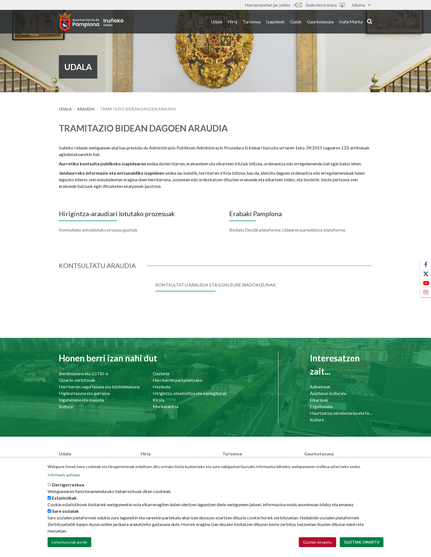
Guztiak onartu (361, 548)
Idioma (361, 4)
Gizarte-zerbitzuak (77, 380)
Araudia (86, 109)
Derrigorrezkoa (68, 490)
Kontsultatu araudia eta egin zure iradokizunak (215, 284)
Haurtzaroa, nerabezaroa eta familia (341, 413)
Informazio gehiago (64, 480)
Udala (216, 21)
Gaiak (296, 21)
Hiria (232, 21)
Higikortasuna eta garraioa (84, 393)
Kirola (158, 399)
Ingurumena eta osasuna (81, 399)
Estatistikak (64, 503)
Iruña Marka (351, 21)
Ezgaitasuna (321, 406)
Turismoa (252, 21)
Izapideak (275, 21)
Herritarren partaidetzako (177, 380)
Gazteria (161, 373)
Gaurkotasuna (320, 21)
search (369, 21)
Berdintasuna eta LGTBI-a (83, 373)
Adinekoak (320, 386)
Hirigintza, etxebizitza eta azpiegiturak (190, 393)
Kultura (66, 406)
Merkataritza (165, 406)
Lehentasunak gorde (69, 548)
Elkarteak (319, 399)
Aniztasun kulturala (328, 393)
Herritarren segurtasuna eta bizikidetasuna (99, 386)
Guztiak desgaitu (317, 548)
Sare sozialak (65, 517)
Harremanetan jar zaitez (273, 4)
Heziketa (161, 386)
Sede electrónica (325, 4)
